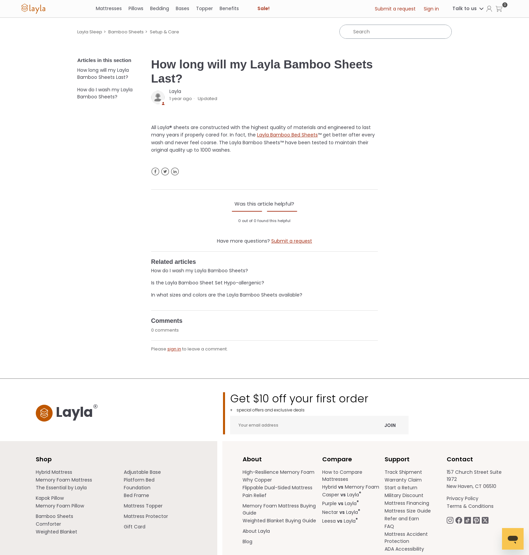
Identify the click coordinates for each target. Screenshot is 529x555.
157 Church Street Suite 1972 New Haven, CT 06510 (474, 479)
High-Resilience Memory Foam (278, 472)
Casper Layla (341, 494)
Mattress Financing (407, 503)
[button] (499, 8)
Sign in (431, 8)
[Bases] (182, 8)
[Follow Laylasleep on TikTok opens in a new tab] (467, 520)
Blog (247, 541)
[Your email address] (319, 425)
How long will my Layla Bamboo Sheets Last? (103, 74)
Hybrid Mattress (54, 472)
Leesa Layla (340, 521)
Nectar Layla (341, 512)
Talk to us (468, 8)
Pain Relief (255, 495)
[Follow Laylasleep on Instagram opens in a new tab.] (450, 520)
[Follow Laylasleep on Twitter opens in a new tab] (485, 520)
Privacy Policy (462, 498)
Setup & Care (164, 32)
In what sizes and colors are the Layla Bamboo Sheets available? (226, 294)
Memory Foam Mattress (64, 479)
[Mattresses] (109, 8)
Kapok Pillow (50, 498)
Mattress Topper (143, 505)
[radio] (247, 211)
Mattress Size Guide (408, 510)
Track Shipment (403, 472)
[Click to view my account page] (489, 8)
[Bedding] (159, 8)
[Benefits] (229, 8)
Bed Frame (136, 495)
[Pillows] (136, 8)
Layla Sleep (89, 32)
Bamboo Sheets (126, 32)
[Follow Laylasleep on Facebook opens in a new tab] (458, 520)
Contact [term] (460, 459)
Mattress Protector (146, 516)
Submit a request (395, 8)
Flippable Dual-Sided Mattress (277, 487)
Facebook (155, 171)
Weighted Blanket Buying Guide (279, 520)
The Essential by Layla (61, 487)
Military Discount (404, 495)
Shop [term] (44, 459)
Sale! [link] (263, 8)
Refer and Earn (402, 518)
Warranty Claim (403, 479)
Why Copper (257, 479)
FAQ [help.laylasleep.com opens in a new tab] (389, 526)
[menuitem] (80, 472)
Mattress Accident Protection (406, 538)
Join (390, 425)
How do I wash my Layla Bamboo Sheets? (105, 93)
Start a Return (401, 487)
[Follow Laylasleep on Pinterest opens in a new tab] (476, 520)
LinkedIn (175, 171)
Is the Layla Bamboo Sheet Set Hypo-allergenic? (207, 282)
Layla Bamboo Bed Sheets (287, 134)
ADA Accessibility (404, 549)
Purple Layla (340, 503)
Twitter (165, 171)
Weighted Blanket (56, 531)
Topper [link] (204, 8)
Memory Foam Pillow (60, 505)
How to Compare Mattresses (342, 476)
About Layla (256, 531)
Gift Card (134, 526)
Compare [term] (337, 459)
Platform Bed (139, 479)
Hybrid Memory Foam (350, 487)
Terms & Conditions (470, 506)
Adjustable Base (142, 472)
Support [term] (397, 459)
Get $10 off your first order (319, 402)
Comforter (48, 524)
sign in (174, 349)
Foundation (137, 487)
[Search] (395, 31)
